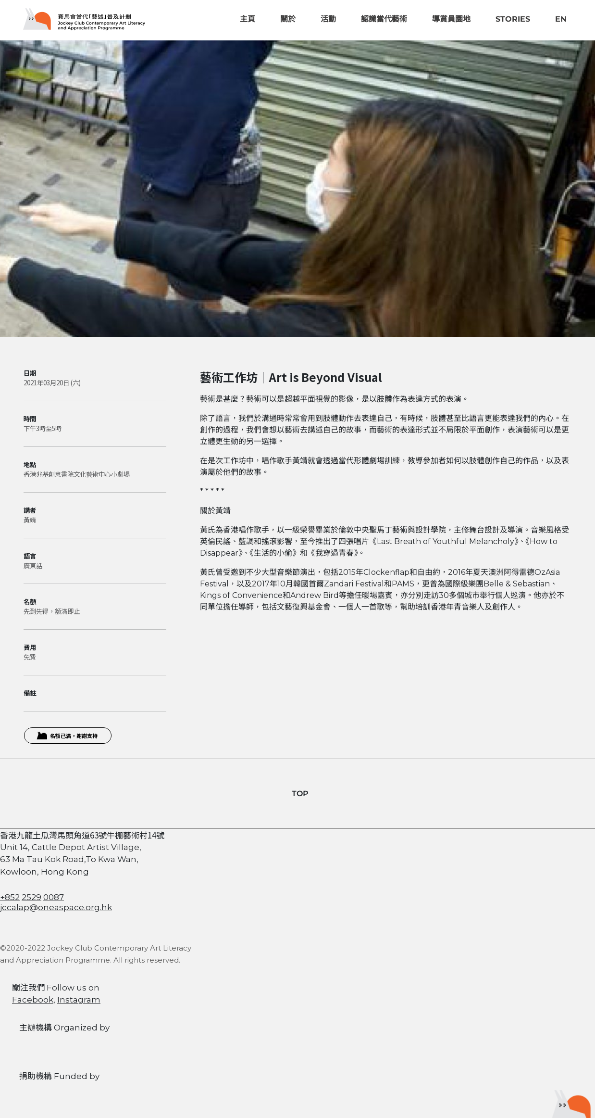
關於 (288, 19)
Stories (513, 19)
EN (561, 19)
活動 (328, 19)
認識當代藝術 (384, 19)
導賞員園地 (451, 19)
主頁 (247, 19)
